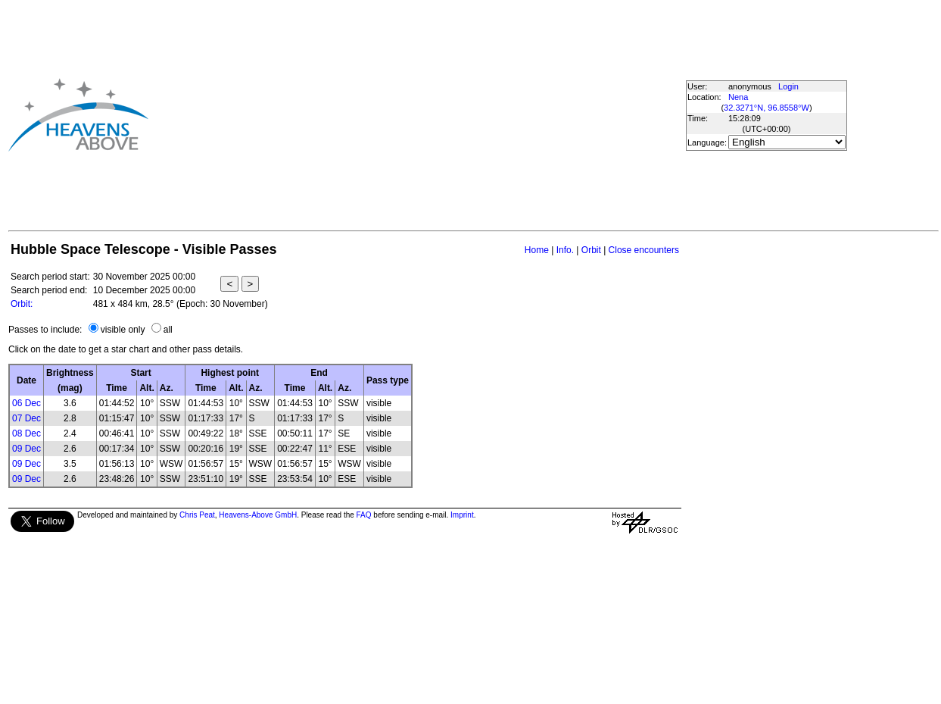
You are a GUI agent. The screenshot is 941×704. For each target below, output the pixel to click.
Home (537, 250)
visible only (123, 329)
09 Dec (26, 448)
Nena (738, 97)
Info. (565, 250)
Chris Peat (197, 515)
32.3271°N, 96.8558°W (766, 107)
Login (788, 86)
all (168, 329)
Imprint (462, 515)
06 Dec (26, 403)
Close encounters (644, 250)
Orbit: (22, 304)
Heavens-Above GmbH (258, 515)
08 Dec (26, 433)
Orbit (591, 250)
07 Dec (26, 418)
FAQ (364, 515)
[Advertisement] (391, 114)
